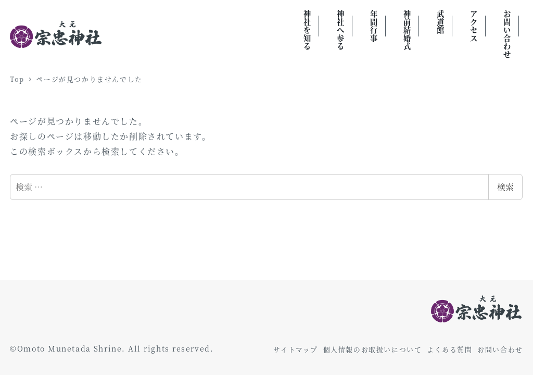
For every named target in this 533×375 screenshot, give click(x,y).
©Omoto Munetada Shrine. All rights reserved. (111, 348)
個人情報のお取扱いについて (372, 349)
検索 (505, 187)
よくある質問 (450, 349)
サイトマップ (295, 349)
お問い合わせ (500, 349)
